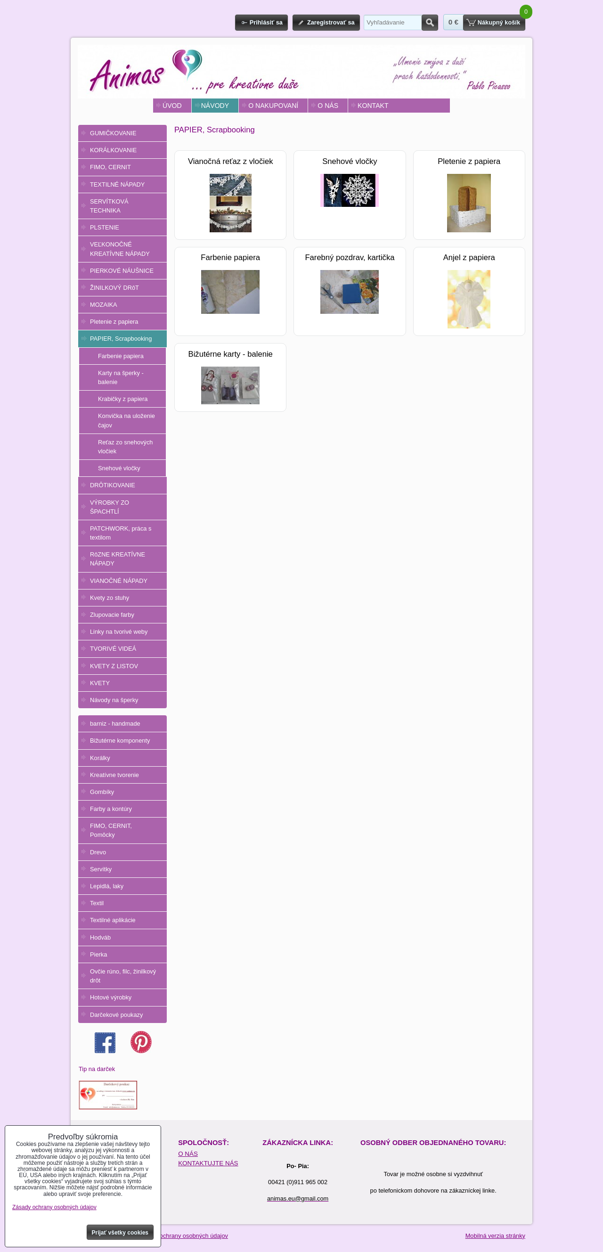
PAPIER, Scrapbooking (121, 338)
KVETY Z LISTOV (114, 666)
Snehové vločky (119, 468)
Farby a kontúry (111, 808)
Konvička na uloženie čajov (126, 420)
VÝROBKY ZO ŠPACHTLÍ (109, 507)
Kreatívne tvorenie (114, 774)
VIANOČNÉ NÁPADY (118, 580)
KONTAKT (373, 105)
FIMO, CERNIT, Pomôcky (111, 830)
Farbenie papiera (121, 356)
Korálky (100, 757)
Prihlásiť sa (266, 22)
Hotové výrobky (110, 997)
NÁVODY (215, 105)
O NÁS (328, 105)
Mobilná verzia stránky (495, 1235)
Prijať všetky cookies (120, 1232)
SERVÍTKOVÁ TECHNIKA (109, 206)
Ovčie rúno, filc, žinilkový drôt (123, 976)
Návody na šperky (114, 700)
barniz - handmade (115, 723)
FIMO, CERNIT (110, 167)
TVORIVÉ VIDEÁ (113, 648)
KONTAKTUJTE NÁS (208, 1163)
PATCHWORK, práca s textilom (120, 533)
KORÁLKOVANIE (113, 150)
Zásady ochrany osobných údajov (183, 1235)
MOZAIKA (103, 304)
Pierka (98, 954)
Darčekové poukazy (116, 1014)
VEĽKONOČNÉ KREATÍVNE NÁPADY (120, 249)
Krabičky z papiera (122, 398)
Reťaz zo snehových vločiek (125, 447)
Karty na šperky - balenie (121, 377)
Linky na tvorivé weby (118, 631)
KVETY (100, 683)
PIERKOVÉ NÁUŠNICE (122, 270)
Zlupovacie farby (112, 614)
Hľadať (430, 23)
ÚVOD (172, 105)
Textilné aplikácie (113, 920)
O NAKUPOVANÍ (273, 105)
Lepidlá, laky (106, 886)
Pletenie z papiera (114, 321)
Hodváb (100, 937)
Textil (97, 903)
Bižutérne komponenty (120, 740)
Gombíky (102, 791)
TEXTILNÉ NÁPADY (117, 184)
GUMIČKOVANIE (113, 133)
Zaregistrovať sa (331, 22)
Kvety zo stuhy (109, 597)
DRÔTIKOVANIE (112, 485)
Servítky (101, 869)
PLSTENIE (104, 227)
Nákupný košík (499, 22)
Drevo (98, 852)
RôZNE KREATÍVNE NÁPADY (117, 559)
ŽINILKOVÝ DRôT (114, 287)
